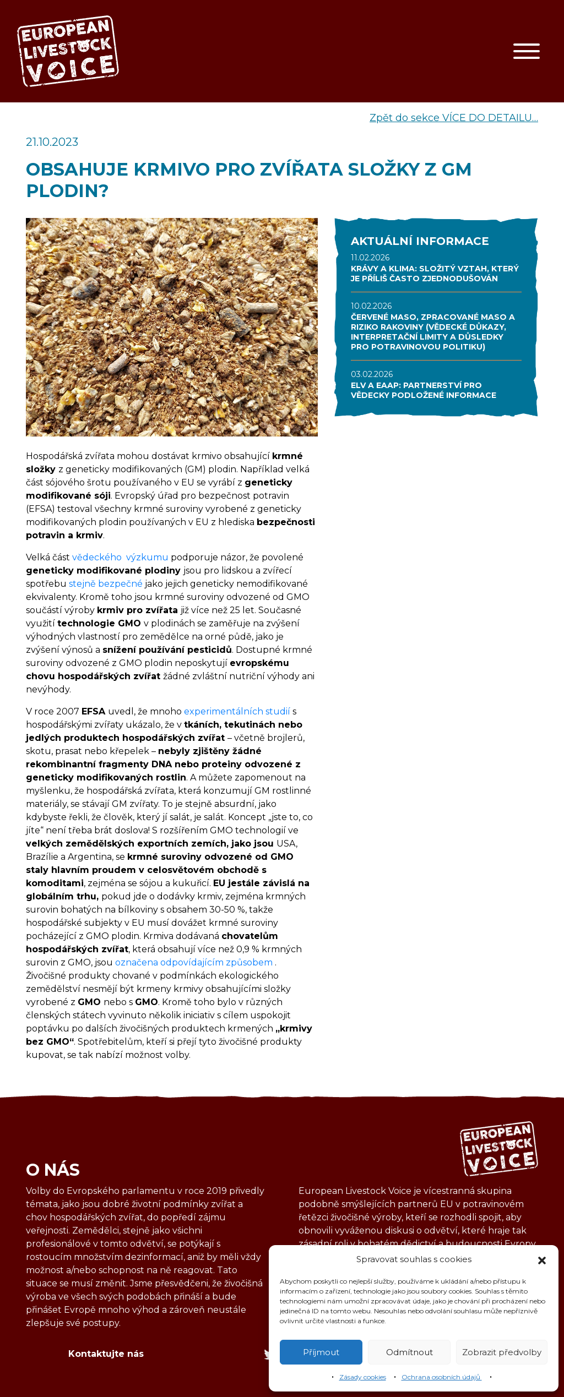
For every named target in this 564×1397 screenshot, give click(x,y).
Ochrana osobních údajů (442, 1377)
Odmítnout (409, 1352)
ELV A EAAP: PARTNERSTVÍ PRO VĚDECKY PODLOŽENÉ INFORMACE (423, 390)
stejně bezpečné (106, 584)
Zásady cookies (362, 1377)
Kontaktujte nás (106, 1354)
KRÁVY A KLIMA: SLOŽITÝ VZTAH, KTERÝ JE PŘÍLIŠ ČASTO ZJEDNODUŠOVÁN (435, 273)
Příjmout (321, 1352)
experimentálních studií (237, 711)
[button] (541, 1259)
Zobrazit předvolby (501, 1352)
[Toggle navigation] (526, 51)
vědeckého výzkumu (120, 557)
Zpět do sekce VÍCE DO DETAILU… (454, 118)
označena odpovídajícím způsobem (195, 962)
